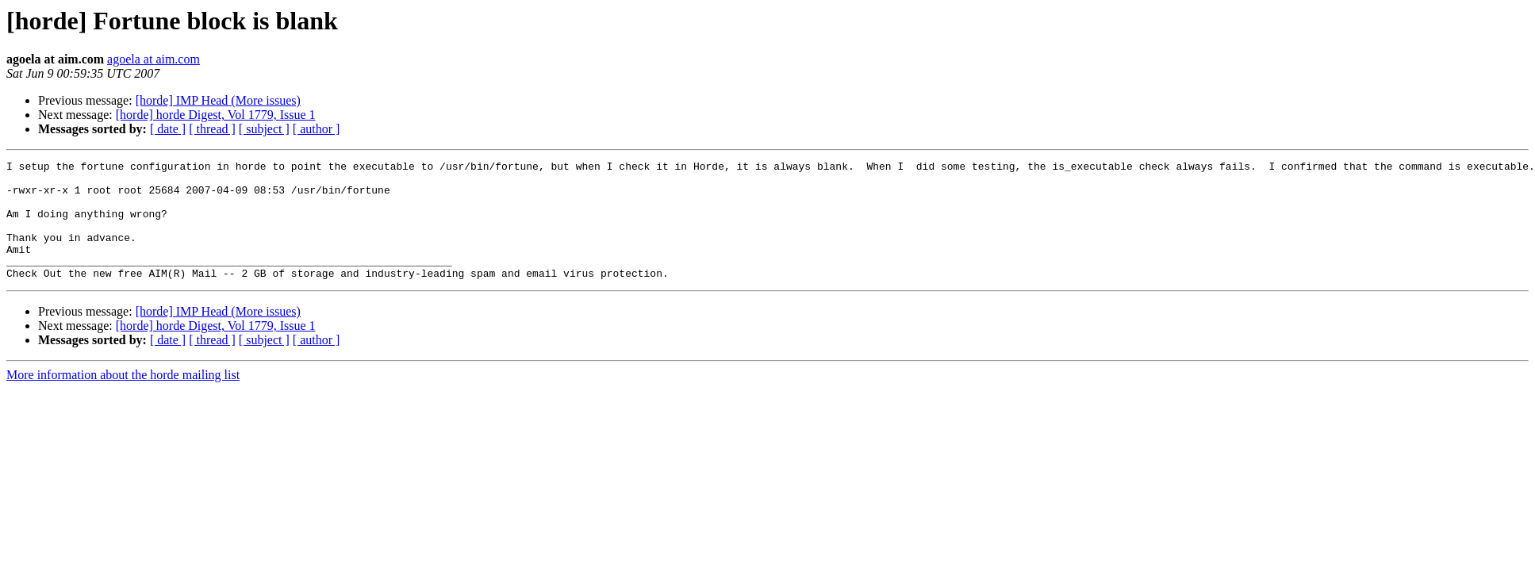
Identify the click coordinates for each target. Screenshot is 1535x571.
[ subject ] (264, 129)
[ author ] (316, 129)
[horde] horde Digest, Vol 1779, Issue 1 (216, 114)
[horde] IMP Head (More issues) (218, 100)
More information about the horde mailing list (123, 398)
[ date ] (168, 129)
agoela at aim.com (153, 59)
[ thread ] (212, 129)
